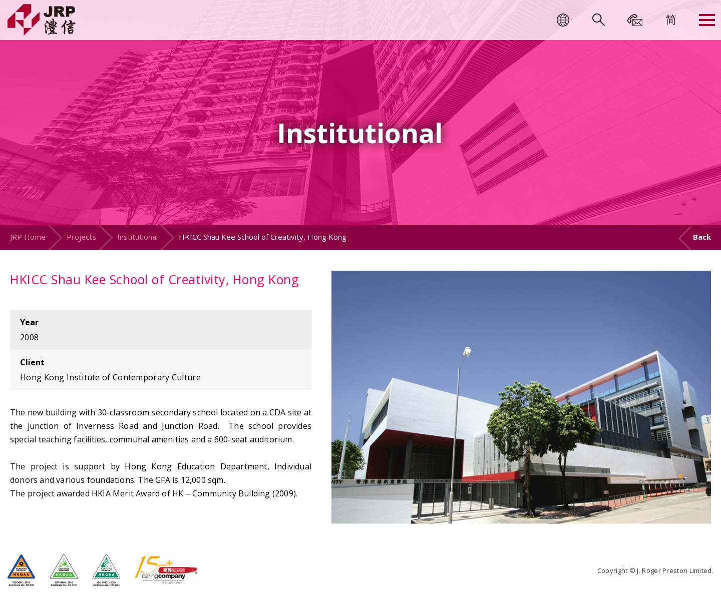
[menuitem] (670, 19)
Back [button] (702, 237)
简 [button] (670, 19)
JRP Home (28, 237)
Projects (81, 237)
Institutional (137, 237)
